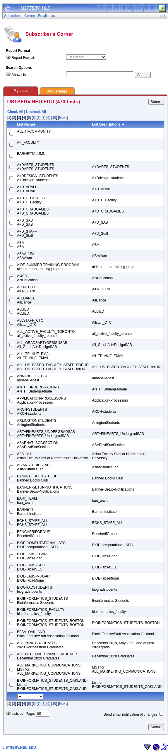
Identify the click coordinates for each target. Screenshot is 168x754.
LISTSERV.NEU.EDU (19, 748)
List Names (26, 124)
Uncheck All (36, 112)
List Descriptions (106, 124)
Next (63, 118)
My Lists (20, 91)
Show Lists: (20, 75)
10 (54, 118)
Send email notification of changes (130, 714)
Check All (15, 112)
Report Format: (23, 58)
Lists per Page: (23, 714)
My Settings (57, 91)
